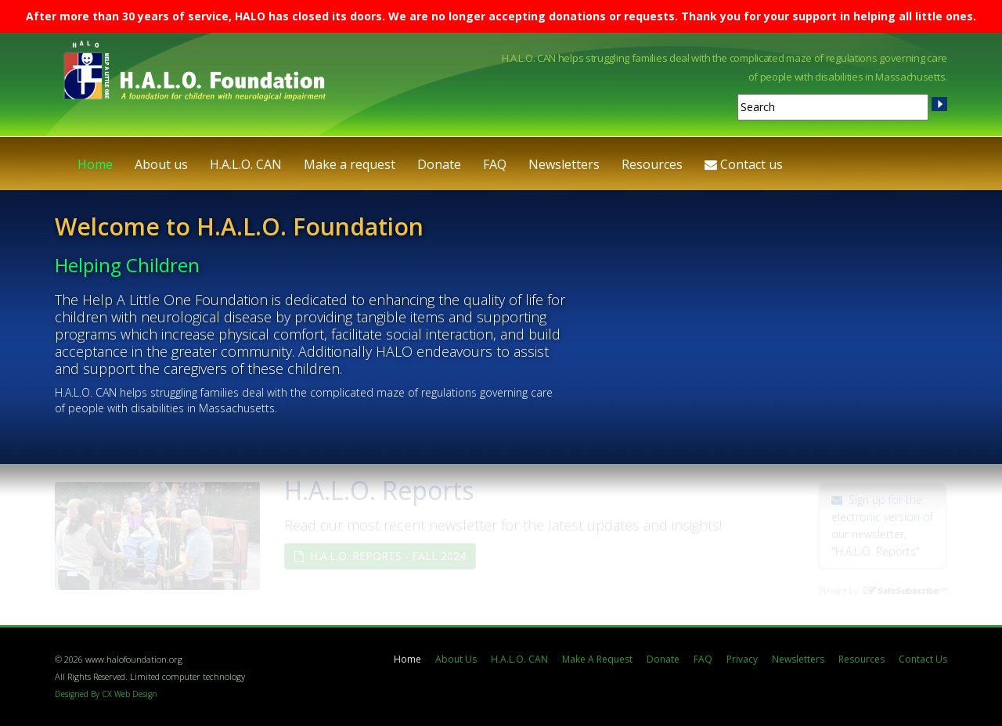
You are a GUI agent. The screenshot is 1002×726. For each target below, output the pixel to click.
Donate (439, 164)
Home (95, 164)
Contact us (744, 164)
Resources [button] (652, 164)
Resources (861, 659)
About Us (456, 659)
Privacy (742, 659)
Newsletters (564, 164)
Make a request (349, 164)
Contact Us (923, 659)
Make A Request (597, 659)
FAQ (494, 164)
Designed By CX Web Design (106, 693)
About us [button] (161, 164)
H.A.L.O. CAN (246, 164)
